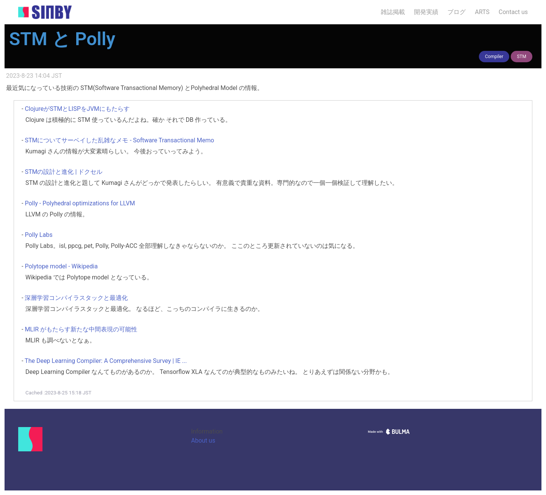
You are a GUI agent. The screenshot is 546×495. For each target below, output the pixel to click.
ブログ (456, 12)
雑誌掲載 (393, 12)
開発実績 (426, 12)
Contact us (513, 12)
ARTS (482, 12)
